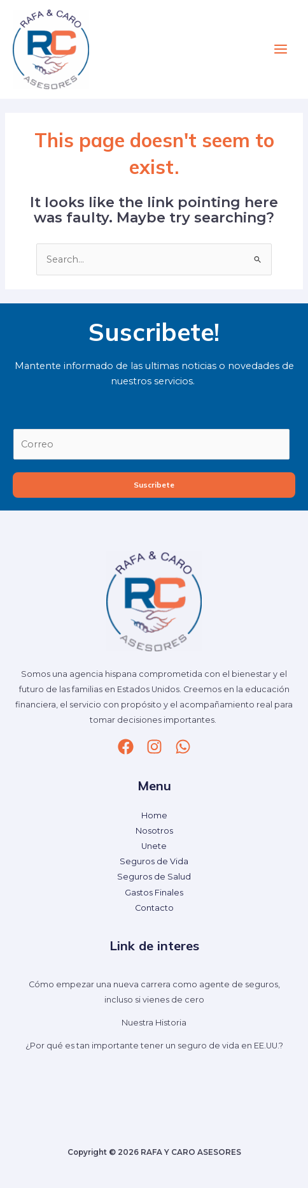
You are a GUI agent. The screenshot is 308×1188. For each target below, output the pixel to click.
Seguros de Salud (154, 876)
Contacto (154, 908)
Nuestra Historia (154, 1022)
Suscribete (154, 484)
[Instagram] (154, 747)
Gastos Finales (154, 892)
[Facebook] (126, 747)
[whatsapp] (183, 747)
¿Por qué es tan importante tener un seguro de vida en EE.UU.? (154, 1045)
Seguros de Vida (154, 861)
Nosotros (154, 831)
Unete (154, 846)
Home (154, 815)
